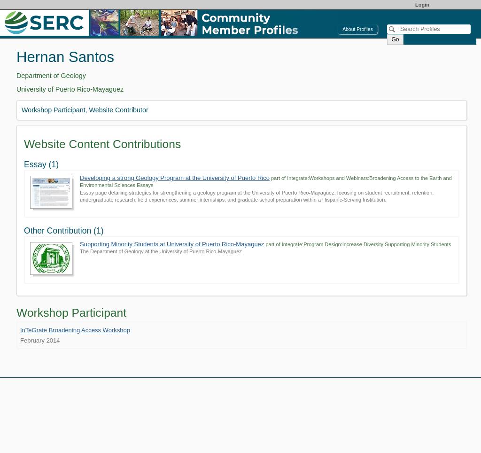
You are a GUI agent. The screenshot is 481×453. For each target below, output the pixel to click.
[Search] (429, 29)
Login (422, 5)
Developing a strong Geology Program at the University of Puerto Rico (175, 177)
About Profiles (357, 29)
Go (395, 39)
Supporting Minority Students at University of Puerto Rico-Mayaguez (172, 244)
